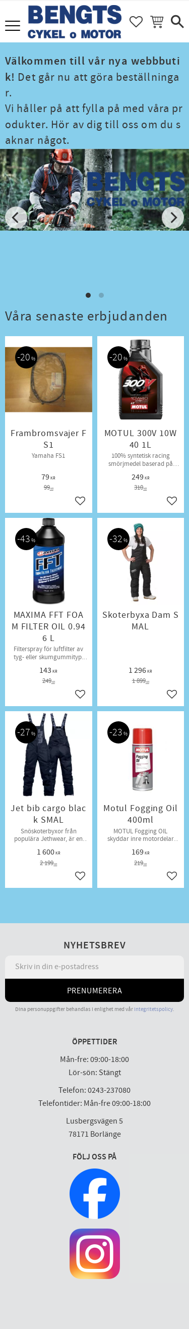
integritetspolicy (153, 1009)
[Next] (173, 217)
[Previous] (16, 217)
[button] (14, 26)
